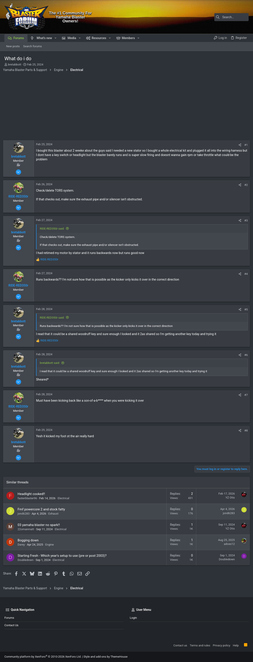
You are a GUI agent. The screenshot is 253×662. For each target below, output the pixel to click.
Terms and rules (200, 645)
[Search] (221, 17)
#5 (244, 309)
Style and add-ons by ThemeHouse (105, 656)
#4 (244, 274)
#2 (244, 185)
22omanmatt (27, 529)
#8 (244, 430)
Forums (9, 617)
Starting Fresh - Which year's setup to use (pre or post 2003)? (63, 556)
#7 (244, 395)
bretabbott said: (51, 363)
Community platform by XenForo (42, 656)
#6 (244, 355)
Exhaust (55, 513)
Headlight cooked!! (32, 494)
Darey (22, 544)
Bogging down (29, 540)
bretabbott (14, 64)
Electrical (65, 498)
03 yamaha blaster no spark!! (40, 525)
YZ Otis (228, 497)
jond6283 (25, 513)
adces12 (228, 544)
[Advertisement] (126, 107)
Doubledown (27, 560)
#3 (244, 220)
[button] (55, 38)
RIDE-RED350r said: (53, 228)
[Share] (239, 145)
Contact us (11, 625)
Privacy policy (221, 645)
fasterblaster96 (28, 498)
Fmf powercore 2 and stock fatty (42, 509)
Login (133, 617)
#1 (244, 145)
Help (236, 645)
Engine (51, 544)
